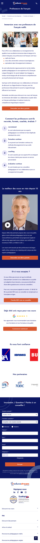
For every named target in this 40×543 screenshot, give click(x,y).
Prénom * (4, 430)
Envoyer (20, 464)
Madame (16, 426)
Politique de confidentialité (24, 473)
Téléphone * (5, 452)
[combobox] (5, 455)
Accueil (4, 16)
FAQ (3, 515)
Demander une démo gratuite (19, 108)
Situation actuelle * (7, 411)
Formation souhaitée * (8, 418)
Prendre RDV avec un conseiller (21, 300)
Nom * (3, 437)
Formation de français (28, 16)
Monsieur (6, 426)
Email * (4, 444)
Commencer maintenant (20, 329)
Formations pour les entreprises (14, 16)
